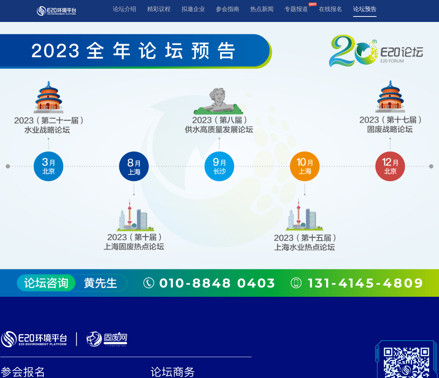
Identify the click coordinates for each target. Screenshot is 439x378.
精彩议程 (159, 9)
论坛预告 (365, 9)
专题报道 (296, 9)
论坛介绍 (124, 9)
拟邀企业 (193, 9)
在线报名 (330, 9)
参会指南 (227, 9)
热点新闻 (262, 9)
